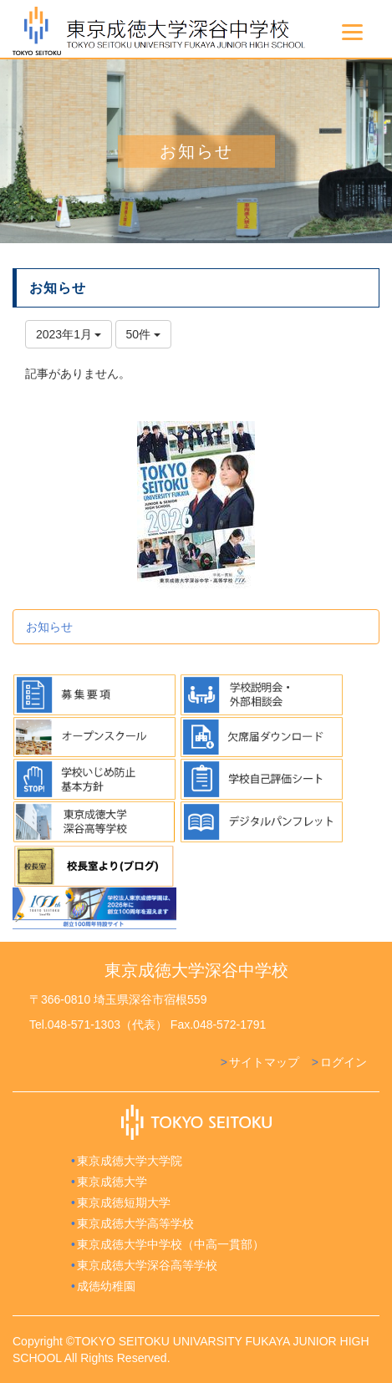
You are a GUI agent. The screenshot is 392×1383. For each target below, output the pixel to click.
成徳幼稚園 (106, 1286)
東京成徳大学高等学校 (135, 1223)
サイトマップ (264, 1062)
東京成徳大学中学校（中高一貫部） (170, 1244)
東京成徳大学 (112, 1181)
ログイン (343, 1062)
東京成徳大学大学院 (129, 1160)
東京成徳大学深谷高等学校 (147, 1265)
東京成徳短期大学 (124, 1202)
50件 (143, 334)
